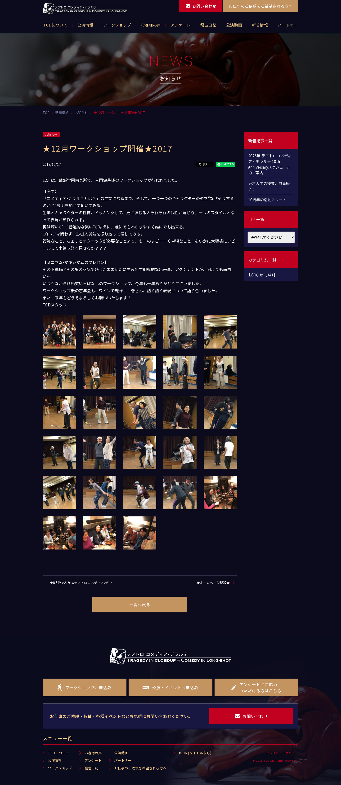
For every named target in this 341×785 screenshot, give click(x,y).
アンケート (93, 760)
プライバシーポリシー (282, 753)
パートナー (123, 760)
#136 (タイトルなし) (195, 752)
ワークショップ (60, 768)
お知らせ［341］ (262, 275)
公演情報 (55, 760)
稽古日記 (92, 768)
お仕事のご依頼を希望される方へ (140, 768)
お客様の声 (93, 752)
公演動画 (121, 752)
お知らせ (51, 134)
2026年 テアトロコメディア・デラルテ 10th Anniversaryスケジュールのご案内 (270, 164)
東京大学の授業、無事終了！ (269, 186)
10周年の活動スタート (267, 199)
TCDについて (58, 752)
